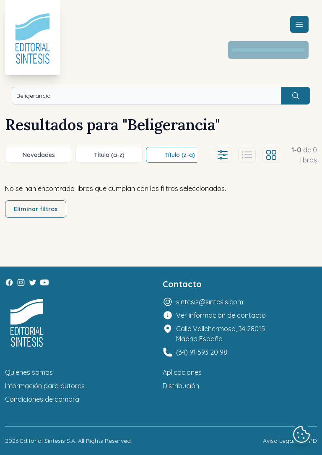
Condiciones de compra (42, 399)
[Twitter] (33, 282)
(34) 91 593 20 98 (201, 352)
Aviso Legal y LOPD (290, 441)
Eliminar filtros (35, 209)
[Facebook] (9, 282)
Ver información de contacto (221, 315)
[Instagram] (21, 282)
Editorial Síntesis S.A (47, 441)
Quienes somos (29, 372)
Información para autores (45, 386)
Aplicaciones (182, 372)
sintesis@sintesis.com (209, 302)
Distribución (181, 386)
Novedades (39, 155)
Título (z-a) (179, 155)
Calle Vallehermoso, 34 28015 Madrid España (220, 333)
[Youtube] (44, 282)
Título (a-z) (109, 155)
